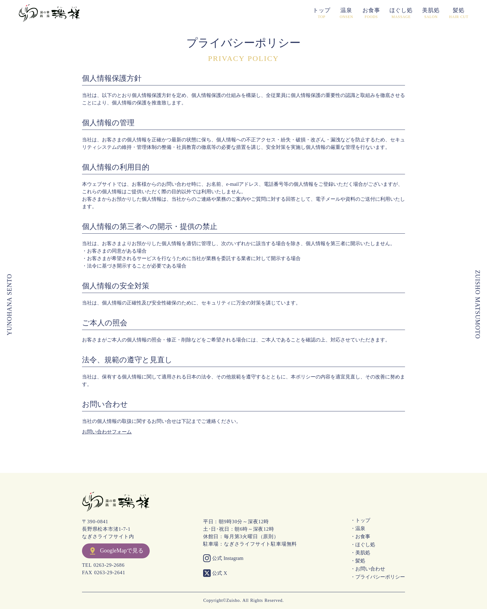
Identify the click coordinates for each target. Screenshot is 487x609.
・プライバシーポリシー (377, 577)
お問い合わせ (105, 404)
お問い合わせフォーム (107, 431)
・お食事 (360, 536)
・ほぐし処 (362, 544)
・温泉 (357, 528)
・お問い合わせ (367, 568)
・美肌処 (360, 552)
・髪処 (357, 560)
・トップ (360, 520)
